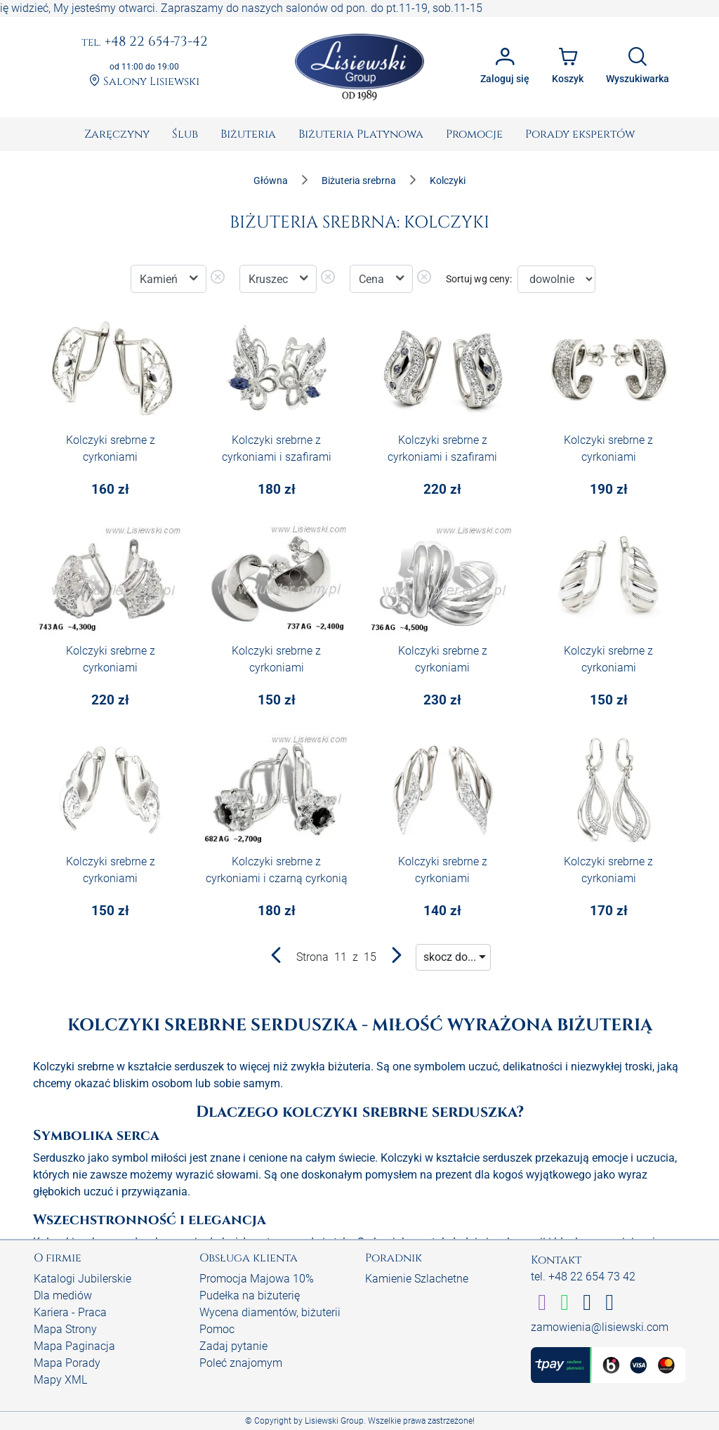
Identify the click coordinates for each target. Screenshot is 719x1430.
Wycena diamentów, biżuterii (270, 1312)
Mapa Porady (67, 1363)
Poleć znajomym (240, 1363)
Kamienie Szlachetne (416, 1278)
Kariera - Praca (70, 1312)
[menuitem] (117, 134)
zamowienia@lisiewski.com (599, 1327)
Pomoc (217, 1329)
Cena (373, 279)
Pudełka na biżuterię (249, 1295)
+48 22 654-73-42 (144, 42)
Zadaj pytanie (233, 1346)
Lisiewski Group (334, 1421)
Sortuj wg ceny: (479, 278)
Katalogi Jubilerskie (82, 1278)
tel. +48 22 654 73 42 (583, 1276)
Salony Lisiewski (144, 81)
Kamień (160, 279)
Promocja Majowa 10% (256, 1278)
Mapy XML (60, 1379)
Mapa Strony (65, 1329)
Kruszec (270, 279)
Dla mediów (63, 1295)
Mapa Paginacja (74, 1346)
